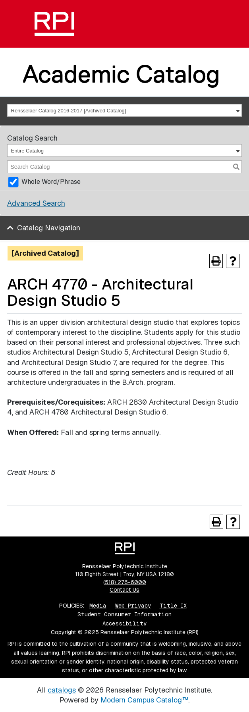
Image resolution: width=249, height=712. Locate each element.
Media (97, 605)
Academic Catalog (121, 74)
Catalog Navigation (48, 227)
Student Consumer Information (124, 614)
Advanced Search (36, 203)
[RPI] (54, 24)
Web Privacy (133, 605)
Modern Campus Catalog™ (144, 699)
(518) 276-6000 (124, 582)
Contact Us (124, 589)
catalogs (62, 690)
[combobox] (124, 110)
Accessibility (124, 623)
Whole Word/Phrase (51, 182)
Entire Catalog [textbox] (27, 151)
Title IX (173, 605)
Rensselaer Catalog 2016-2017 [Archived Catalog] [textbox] (68, 111)
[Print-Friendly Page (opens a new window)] (216, 261)
